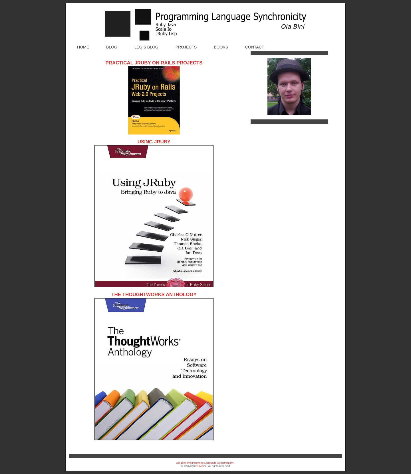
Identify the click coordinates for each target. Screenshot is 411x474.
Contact (254, 47)
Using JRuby (154, 142)
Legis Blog (146, 47)
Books (221, 47)
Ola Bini (201, 465)
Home (83, 47)
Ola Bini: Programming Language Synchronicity (205, 462)
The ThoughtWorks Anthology (154, 294)
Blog (111, 47)
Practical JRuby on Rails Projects (153, 63)
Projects (186, 47)
